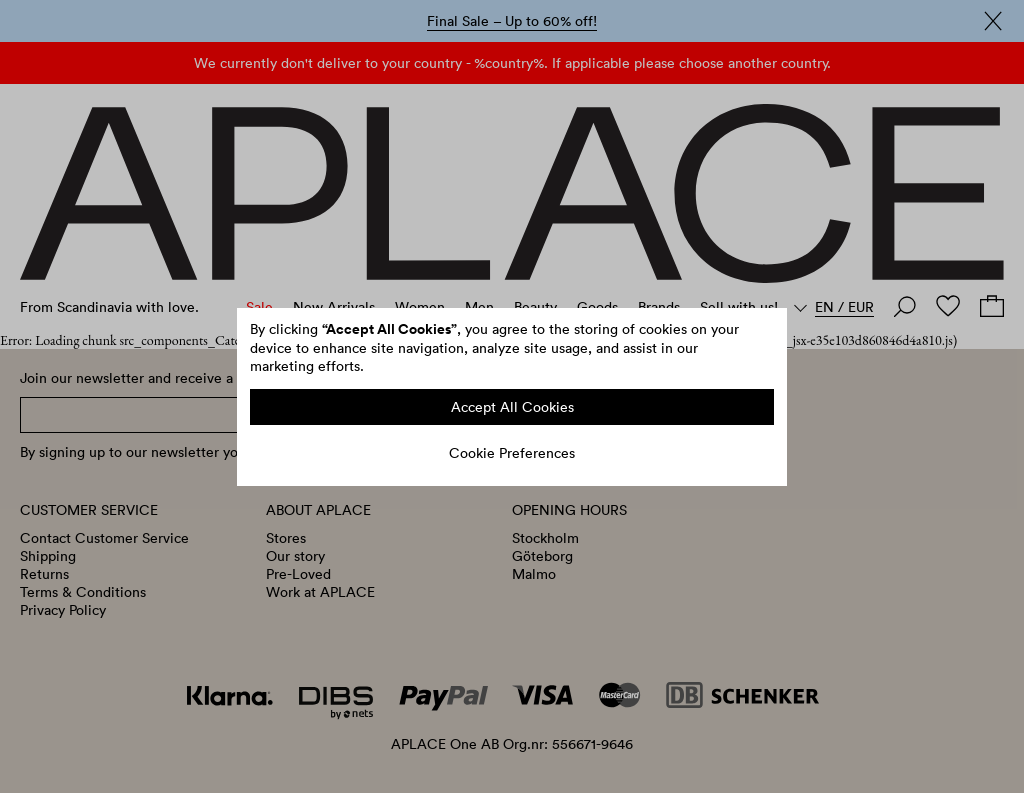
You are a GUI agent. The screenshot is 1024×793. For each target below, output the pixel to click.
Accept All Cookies (512, 407)
